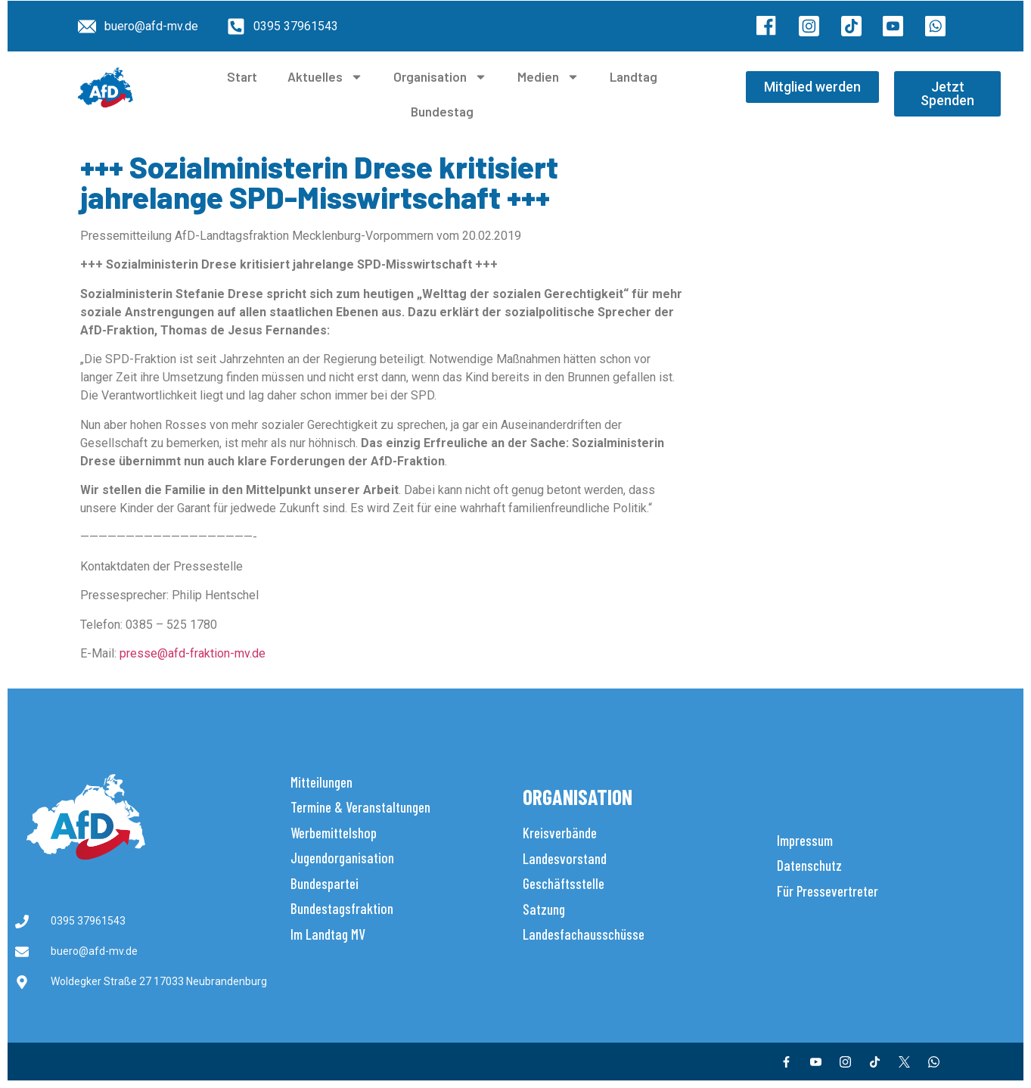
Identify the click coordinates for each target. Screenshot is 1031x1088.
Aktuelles (325, 77)
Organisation (440, 77)
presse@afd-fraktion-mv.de (193, 653)
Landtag (633, 76)
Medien (548, 77)
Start (242, 76)
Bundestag (442, 111)
